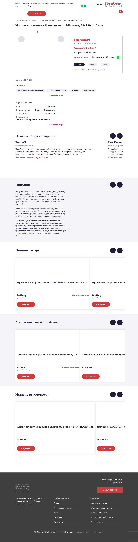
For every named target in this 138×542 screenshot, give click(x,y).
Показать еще (56, 95)
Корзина (58, 517)
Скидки (46, 3)
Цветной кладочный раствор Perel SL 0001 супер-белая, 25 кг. (48, 354)
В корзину (25, 304)
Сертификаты (20, 6)
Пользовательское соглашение (89, 532)
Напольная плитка (57, 90)
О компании (35, 3)
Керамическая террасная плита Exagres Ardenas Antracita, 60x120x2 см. (53, 282)
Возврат (70, 3)
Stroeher (74, 90)
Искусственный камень (102, 517)
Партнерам (32, 6)
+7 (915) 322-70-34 (95, 4)
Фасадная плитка (99, 503)
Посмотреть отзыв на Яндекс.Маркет (31, 158)
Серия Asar (89, 90)
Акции (18, 3)
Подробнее (90, 376)
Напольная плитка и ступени (25, 20)
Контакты (43, 6)
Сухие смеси (97, 522)
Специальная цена (80, 295)
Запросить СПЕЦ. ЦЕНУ (85, 48)
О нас (56, 503)
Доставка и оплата (58, 3)
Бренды (26, 3)
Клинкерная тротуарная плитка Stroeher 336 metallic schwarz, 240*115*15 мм (55, 427)
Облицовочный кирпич (102, 508)
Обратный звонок (113, 3)
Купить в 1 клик (81, 57)
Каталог (57, 512)
